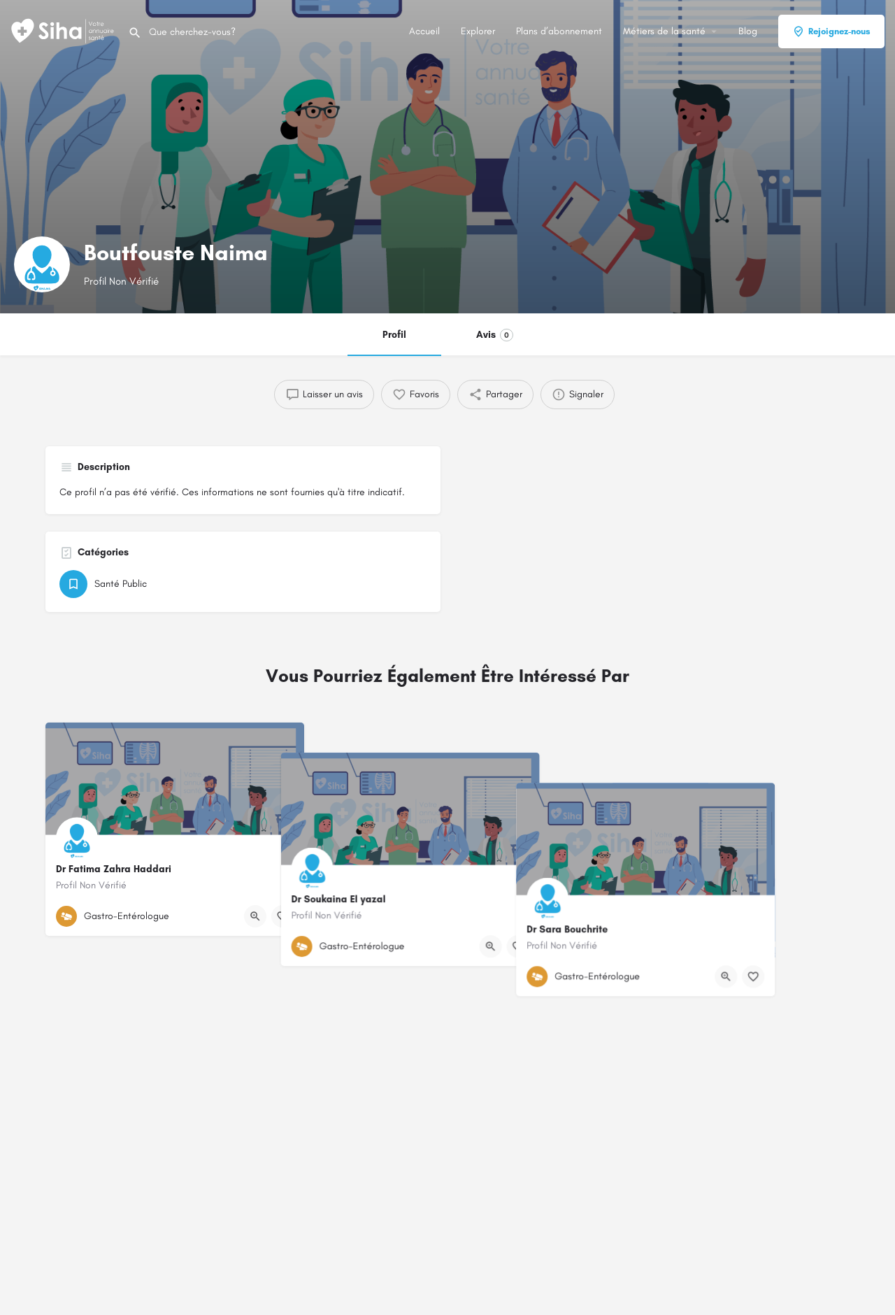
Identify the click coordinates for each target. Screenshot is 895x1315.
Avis (494, 335)
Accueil (424, 31)
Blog (747, 31)
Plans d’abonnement (559, 31)
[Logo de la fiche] (42, 264)
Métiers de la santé (664, 31)
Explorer (478, 31)
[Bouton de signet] (282, 916)
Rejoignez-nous (831, 31)
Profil (394, 335)
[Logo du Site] (63, 30)
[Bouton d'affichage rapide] (255, 916)
